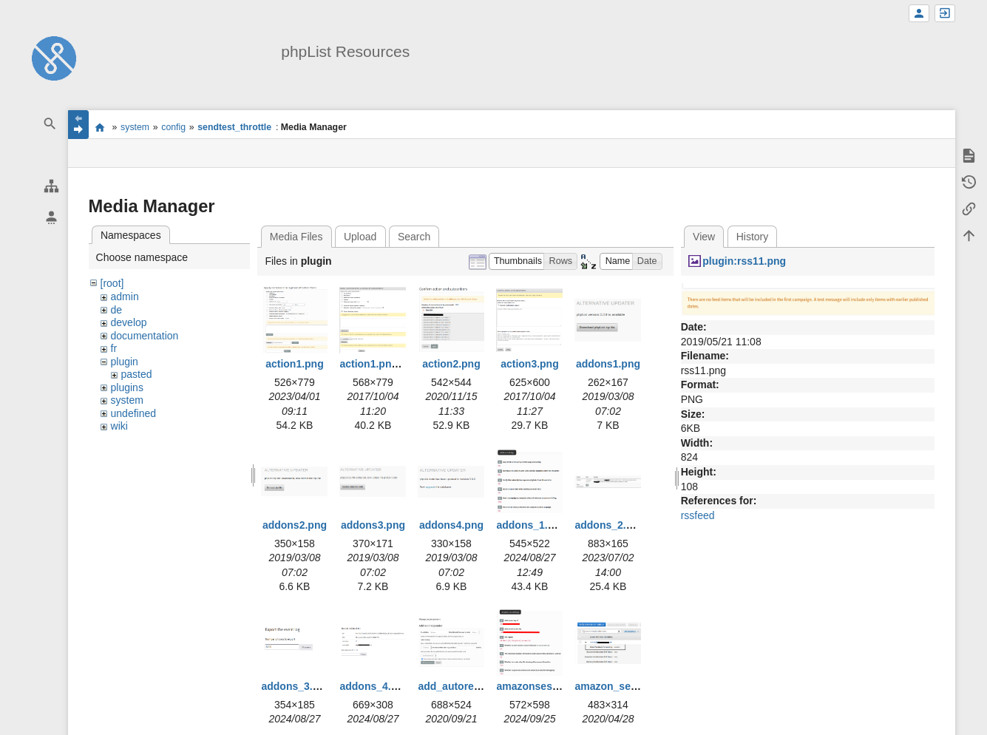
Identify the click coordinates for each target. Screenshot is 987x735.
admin (125, 296)
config (173, 127)
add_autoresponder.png (476, 686)
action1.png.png (379, 364)
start (100, 127)
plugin (124, 362)
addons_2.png (609, 525)
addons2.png (294, 525)
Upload (360, 237)
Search (414, 237)
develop (129, 322)
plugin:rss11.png (744, 261)
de (117, 310)
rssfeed (698, 515)
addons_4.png (374, 686)
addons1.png (608, 364)
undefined (134, 413)
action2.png (451, 364)
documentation (145, 336)
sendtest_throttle (234, 127)
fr (114, 348)
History (752, 237)
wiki (119, 426)
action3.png (530, 364)
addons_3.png (296, 686)
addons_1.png (531, 525)
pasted (136, 374)
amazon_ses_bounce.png (637, 686)
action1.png (294, 364)
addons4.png (451, 525)
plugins (127, 387)
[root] (112, 283)
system (135, 127)
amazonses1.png (538, 686)
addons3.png (373, 525)
